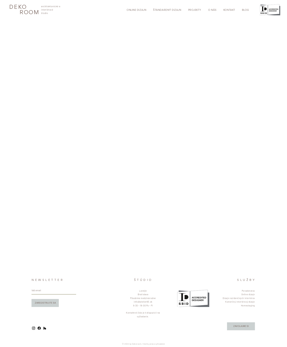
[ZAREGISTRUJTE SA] (45, 303)
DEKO (18, 7)
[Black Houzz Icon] (45, 328)
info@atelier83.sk (143, 301)
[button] (241, 326)
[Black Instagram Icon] (33, 328)
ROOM (29, 12)
